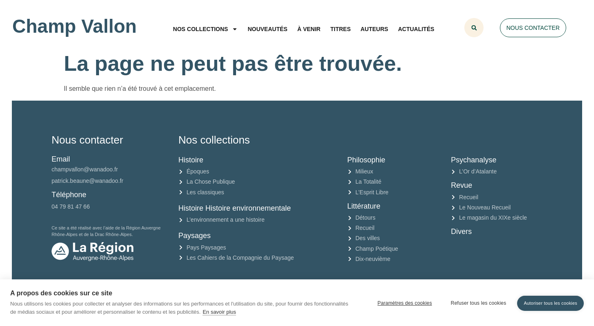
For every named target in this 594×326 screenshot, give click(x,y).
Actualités (416, 29)
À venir (309, 29)
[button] (474, 27)
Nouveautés (267, 29)
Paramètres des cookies (403, 303)
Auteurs (374, 29)
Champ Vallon (74, 26)
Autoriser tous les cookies (550, 302)
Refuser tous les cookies (477, 303)
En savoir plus (219, 312)
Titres (340, 29)
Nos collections (205, 29)
